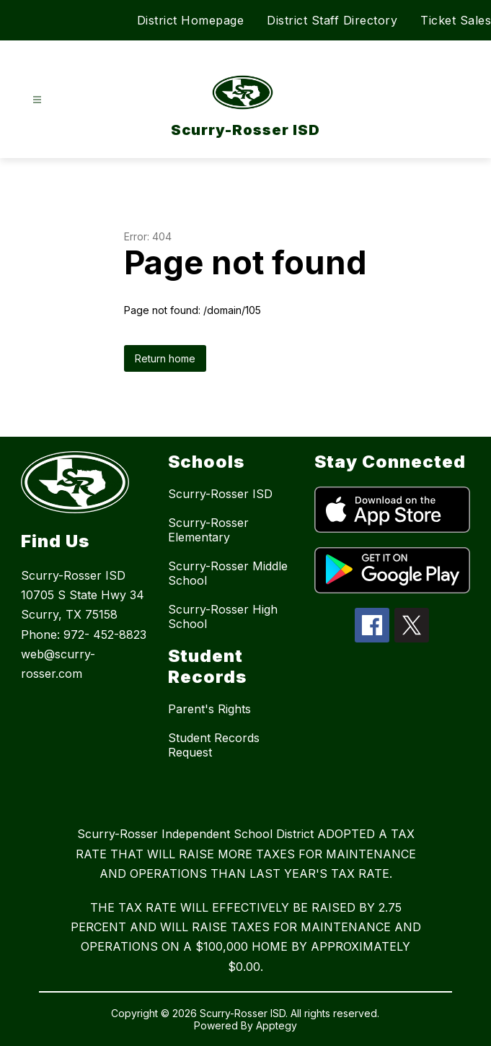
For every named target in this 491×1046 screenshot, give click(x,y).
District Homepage (190, 20)
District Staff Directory (332, 20)
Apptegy (276, 1025)
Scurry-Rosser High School (223, 616)
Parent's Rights (209, 709)
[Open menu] (37, 100)
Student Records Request (214, 745)
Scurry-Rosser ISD (220, 494)
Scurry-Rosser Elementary (208, 529)
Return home (165, 358)
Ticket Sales (455, 20)
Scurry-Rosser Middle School (228, 573)
